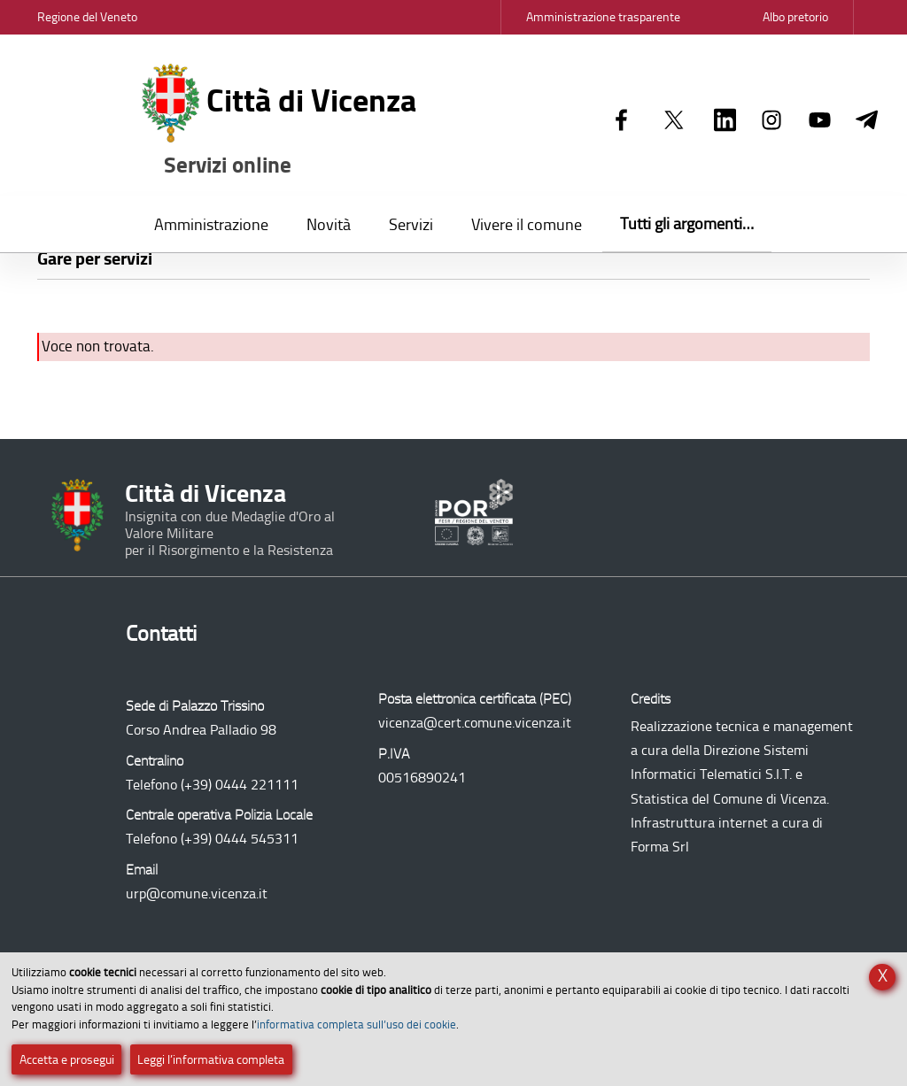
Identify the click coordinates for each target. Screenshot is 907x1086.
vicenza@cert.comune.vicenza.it (474, 722)
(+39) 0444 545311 (239, 838)
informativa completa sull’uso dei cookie (356, 1024)
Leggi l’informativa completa (210, 1059)
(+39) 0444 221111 (239, 784)
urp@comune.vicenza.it (196, 893)
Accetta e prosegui (66, 1059)
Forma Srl (660, 846)
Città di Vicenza (279, 121)
